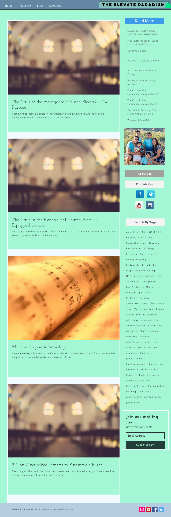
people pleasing (134, 397)
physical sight (133, 402)
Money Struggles (135, 292)
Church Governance (136, 243)
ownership (143, 391)
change (141, 325)
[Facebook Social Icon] (155, 509)
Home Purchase (134, 276)
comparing (131, 336)
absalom (159, 309)
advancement (150, 314)
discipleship (140, 347)
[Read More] (144, 21)
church (143, 331)
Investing (149, 276)
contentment (132, 342)
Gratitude (140, 270)
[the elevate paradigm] (134, 4)
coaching (154, 331)
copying (146, 342)
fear (149, 353)
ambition (130, 325)
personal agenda (153, 397)
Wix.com (68, 509)
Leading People (148, 281)
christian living (154, 325)
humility (153, 364)
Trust (129, 309)
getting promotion (135, 358)
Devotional (154, 243)
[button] (55, 4)
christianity (132, 331)
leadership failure (135, 380)
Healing (151, 270)
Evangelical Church (136, 254)
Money (149, 287)
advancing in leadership (138, 320)
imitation (130, 369)
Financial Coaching (136, 259)
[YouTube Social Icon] (148, 509)
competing (144, 336)
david (129, 347)
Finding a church (135, 265)
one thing (131, 391)
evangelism (132, 353)
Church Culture (146, 237)
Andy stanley (133, 232)
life (148, 380)
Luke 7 (129, 287)
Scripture (145, 298)
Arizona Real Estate (152, 232)
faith (142, 353)
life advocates (133, 386)
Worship (138, 309)
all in (155, 320)
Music (149, 292)
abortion (148, 309)
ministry (146, 386)
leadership (131, 375)
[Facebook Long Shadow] (140, 194)
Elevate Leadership (136, 248)
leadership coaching (149, 375)
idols (162, 364)
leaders (154, 369)
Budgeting (131, 237)
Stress (145, 303)
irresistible (142, 369)
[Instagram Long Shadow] (150, 205)
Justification (132, 281)
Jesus (159, 276)
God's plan (151, 265)
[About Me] (144, 173)
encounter (153, 347)
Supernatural (158, 303)
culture (155, 342)
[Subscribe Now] (145, 445)
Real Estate (132, 298)
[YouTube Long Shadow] (139, 205)
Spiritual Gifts (133, 303)
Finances (153, 254)
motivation (158, 386)
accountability (133, 314)
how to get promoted (136, 364)
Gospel (129, 270)
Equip (151, 248)
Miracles (139, 287)
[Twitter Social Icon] (161, 509)
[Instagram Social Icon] (142, 509)
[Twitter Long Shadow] (151, 194)
